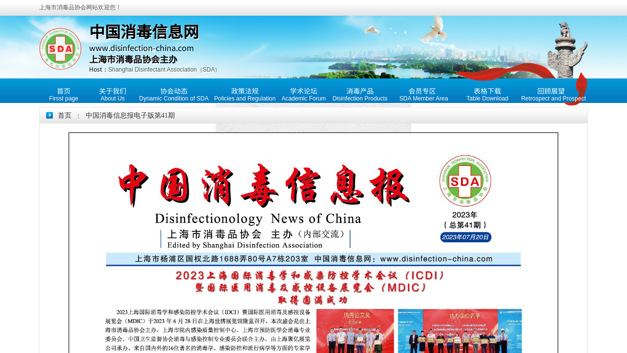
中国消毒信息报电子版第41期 (130, 115)
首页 (65, 115)
